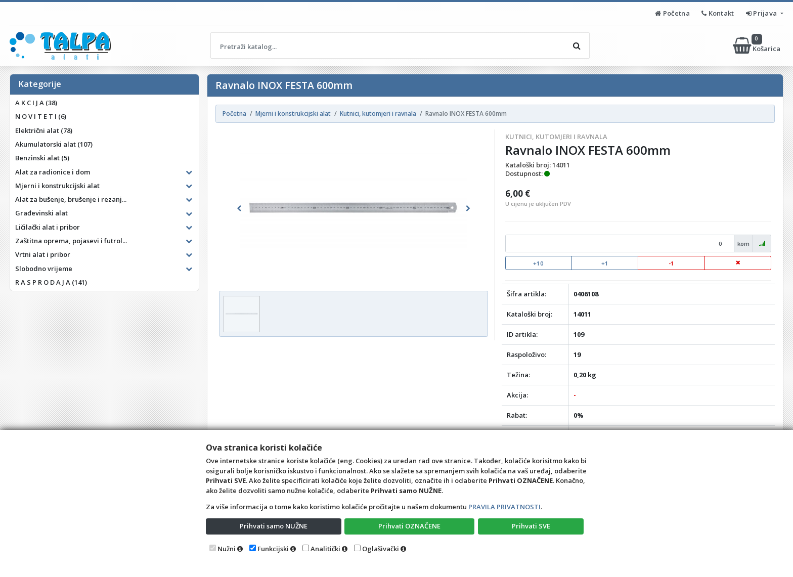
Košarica (757, 45)
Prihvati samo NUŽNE (273, 525)
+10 (538, 263)
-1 (671, 263)
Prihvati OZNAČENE (409, 525)
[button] (239, 208)
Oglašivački (380, 548)
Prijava (762, 13)
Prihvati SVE (531, 525)
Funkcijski (273, 548)
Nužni (226, 548)
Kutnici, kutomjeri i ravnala (556, 136)
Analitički (325, 548)
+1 (604, 263)
